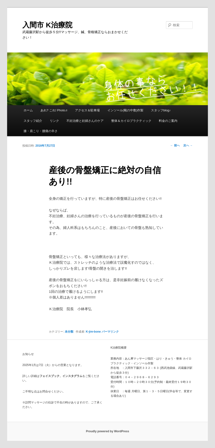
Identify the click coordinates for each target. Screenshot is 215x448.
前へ (175, 145)
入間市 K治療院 (47, 25)
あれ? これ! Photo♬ (54, 110)
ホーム (28, 110)
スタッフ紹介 (33, 121)
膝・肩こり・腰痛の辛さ (41, 131)
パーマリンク (110, 331)
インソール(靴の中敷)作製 (125, 110)
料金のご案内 (168, 121)
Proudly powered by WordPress (107, 431)
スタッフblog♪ (161, 110)
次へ (188, 145)
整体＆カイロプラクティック (131, 121)
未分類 (69, 331)
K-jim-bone (93, 331)
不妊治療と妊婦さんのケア (85, 121)
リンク (54, 121)
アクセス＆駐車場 (87, 110)
